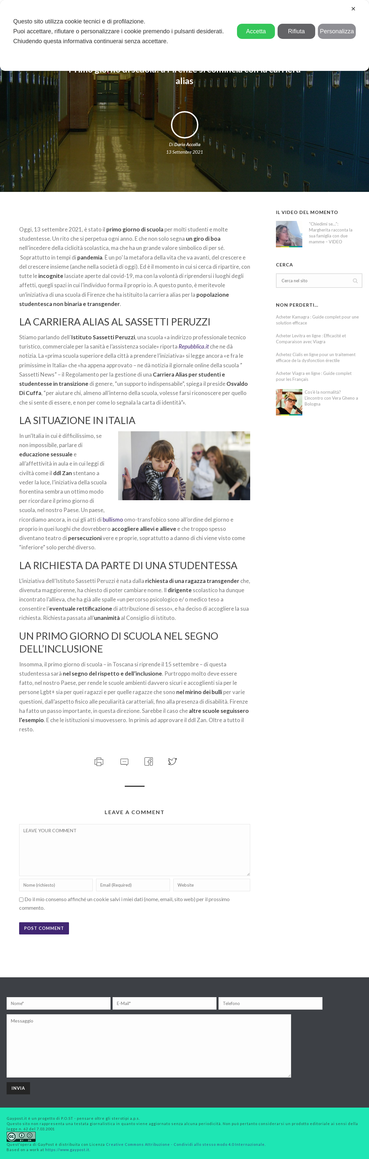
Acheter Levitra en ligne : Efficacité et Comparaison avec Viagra (311, 338)
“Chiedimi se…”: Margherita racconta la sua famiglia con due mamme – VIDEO (330, 232)
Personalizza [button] (337, 31)
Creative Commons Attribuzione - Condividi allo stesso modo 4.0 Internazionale (185, 1144)
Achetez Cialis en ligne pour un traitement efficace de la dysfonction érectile (315, 357)
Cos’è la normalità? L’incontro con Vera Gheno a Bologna (331, 398)
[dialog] (184, 35)
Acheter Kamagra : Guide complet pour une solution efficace (317, 319)
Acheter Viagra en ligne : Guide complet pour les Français (314, 376)
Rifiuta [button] (296, 31)
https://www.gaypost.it (67, 1149)
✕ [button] (353, 9)
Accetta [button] (256, 31)
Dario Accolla (187, 144)
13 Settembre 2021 (184, 152)
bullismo (113, 519)
